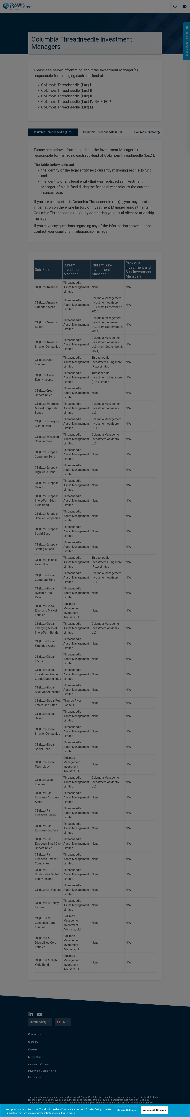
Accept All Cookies (154, 1110)
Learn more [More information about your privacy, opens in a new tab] (68, 1113)
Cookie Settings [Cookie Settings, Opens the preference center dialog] (126, 1110)
